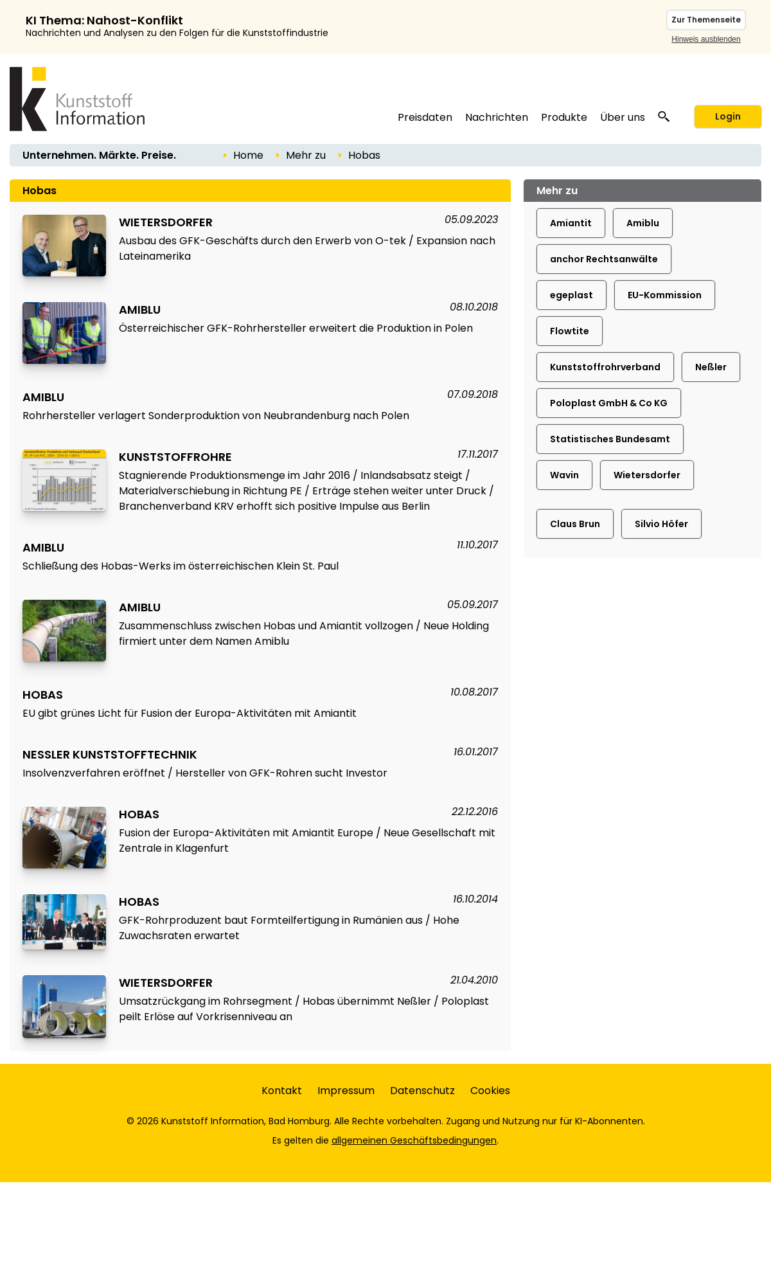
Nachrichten (496, 117)
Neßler (711, 367)
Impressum (346, 1090)
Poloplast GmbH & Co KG (609, 403)
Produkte (564, 117)
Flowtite (569, 331)
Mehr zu (306, 155)
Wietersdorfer (647, 475)
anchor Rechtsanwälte (604, 259)
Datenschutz (422, 1090)
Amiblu (642, 223)
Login (728, 116)
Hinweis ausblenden (705, 39)
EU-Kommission (665, 295)
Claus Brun (575, 523)
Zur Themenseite (706, 19)
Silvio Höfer (661, 523)
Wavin (564, 475)
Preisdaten (425, 117)
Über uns (622, 117)
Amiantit (571, 223)
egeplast (571, 295)
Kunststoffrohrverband (605, 367)
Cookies (490, 1090)
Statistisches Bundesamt (610, 439)
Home (248, 155)
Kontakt (281, 1090)
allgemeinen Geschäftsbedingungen (414, 1140)
